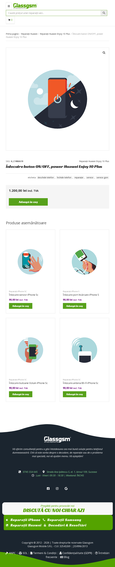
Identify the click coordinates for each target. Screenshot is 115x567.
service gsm (102, 177)
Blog (64, 557)
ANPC (11, 553)
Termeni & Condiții (43, 553)
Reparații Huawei (29, 33)
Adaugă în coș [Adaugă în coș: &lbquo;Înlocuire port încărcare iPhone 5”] (74, 306)
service (90, 177)
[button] (104, 52)
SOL (23, 553)
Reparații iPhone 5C (18, 291)
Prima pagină (12, 33)
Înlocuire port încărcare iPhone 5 (81, 294)
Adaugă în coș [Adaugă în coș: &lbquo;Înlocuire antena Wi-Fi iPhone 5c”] (74, 394)
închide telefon (64, 177)
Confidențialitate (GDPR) (75, 553)
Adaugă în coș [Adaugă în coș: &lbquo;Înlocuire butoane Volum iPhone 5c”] (20, 394)
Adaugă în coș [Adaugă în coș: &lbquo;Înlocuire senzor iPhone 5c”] (20, 306)
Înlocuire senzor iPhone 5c (23, 294)
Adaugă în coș (28, 202)
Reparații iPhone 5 (71, 291)
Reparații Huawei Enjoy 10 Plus (55, 33)
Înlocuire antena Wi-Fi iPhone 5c (80, 383)
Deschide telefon (46, 177)
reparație (79, 177)
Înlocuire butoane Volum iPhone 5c (28, 383)
